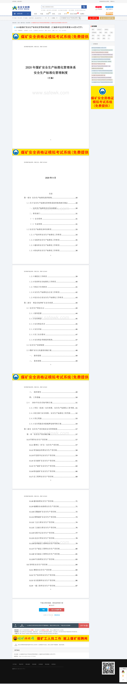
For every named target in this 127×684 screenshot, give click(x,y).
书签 (14, 18)
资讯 (53, 14)
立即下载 (93, 18)
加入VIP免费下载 (107, 18)
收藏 (25, 18)
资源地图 (34, 664)
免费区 (82, 14)
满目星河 (20, 30)
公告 (59, 14)
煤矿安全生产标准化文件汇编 (98, 63)
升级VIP (109, 9)
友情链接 (41, 664)
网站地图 (28, 664)
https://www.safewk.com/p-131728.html (27, 656)
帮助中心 (112, 1)
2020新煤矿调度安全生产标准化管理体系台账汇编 (102, 55)
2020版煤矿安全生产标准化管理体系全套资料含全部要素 (102, 57)
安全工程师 (73, 14)
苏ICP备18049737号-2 (20, 668)
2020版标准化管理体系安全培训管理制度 (101, 59)
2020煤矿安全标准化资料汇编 (98, 75)
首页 (35, 14)
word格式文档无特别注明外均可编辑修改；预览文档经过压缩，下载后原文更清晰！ (49, 625)
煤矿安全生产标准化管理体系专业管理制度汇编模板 (102, 80)
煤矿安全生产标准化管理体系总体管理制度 (101, 77)
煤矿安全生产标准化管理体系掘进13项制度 (101, 61)
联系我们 (54, 664)
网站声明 (21, 664)
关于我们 (15, 664)
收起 (124, 669)
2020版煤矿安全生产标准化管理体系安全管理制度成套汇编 (102, 82)
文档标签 (95, 44)
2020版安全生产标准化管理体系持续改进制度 (102, 70)
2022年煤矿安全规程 (62, 10)
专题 (41, 14)
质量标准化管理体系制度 (97, 68)
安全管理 (28, 22)
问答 (47, 14)
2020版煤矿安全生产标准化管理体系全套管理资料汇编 (102, 50)
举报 (31, 18)
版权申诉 (38, 18)
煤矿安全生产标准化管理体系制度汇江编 (101, 66)
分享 (20, 18)
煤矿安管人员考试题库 (52, 10)
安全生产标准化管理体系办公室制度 (100, 52)
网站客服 (47, 664)
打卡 (65, 14)
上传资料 (98, 9)
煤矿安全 (23, 22)
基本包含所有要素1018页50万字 (99, 47)
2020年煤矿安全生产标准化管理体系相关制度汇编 (102, 73)
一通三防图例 (71, 10)
